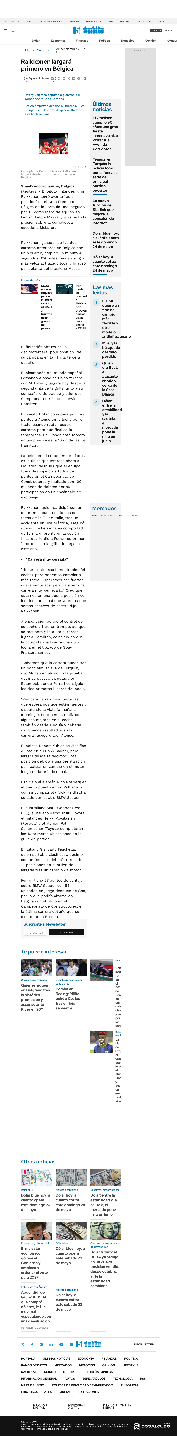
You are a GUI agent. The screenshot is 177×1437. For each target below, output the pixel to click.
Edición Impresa (100, 1372)
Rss (143, 1379)
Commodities (120, 515)
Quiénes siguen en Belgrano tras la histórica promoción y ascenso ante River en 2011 (35, 997)
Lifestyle (130, 1365)
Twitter (23, 1344)
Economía (58, 41)
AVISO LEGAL (130, 1385)
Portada (28, 1359)
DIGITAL (41, 1406)
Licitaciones (89, 1392)
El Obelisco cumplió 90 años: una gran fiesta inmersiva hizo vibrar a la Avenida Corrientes (105, 133)
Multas (65, 1392)
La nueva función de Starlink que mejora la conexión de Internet (103, 211)
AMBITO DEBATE (117, 1406)
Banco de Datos (34, 1365)
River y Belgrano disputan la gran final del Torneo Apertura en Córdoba (52, 97)
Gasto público (93, 21)
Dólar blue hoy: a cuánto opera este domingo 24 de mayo (106, 240)
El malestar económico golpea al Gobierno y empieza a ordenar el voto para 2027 (34, 1263)
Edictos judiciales (36, 1392)
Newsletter (144, 1344)
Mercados (63, 1365)
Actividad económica (51, 21)
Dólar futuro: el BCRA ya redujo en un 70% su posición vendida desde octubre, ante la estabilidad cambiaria (105, 1269)
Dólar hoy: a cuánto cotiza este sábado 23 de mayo (69, 1302)
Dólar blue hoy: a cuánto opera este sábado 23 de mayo (70, 1255)
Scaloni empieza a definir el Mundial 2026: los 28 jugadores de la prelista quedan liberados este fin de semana (54, 110)
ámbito (26, 50)
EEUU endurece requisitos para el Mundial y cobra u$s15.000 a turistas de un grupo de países (48, 307)
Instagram (41, 1344)
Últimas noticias (56, 1359)
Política (104, 41)
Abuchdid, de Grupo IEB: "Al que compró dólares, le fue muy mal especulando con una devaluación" (36, 1307)
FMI (111, 21)
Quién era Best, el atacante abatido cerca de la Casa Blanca (110, 379)
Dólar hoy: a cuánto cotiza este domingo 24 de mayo (105, 264)
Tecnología (123, 1379)
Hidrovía (124, 21)
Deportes (43, 50)
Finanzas (82, 41)
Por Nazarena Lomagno (34, 1327)
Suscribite (66, 932)
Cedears (133, 515)
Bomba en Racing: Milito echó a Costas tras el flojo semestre (68, 999)
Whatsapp (71, 1344)
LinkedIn (51, 1344)
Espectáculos (94, 1379)
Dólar (29, 21)
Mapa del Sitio (32, 1385)
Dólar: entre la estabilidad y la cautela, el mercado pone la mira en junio (112, 420)
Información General (39, 1379)
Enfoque (74, 21)
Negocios (127, 41)
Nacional (29, 1372)
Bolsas (108, 515)
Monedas (98, 515)
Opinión (150, 41)
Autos (70, 1379)
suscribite (156, 31)
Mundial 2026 (144, 21)
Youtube (61, 1344)
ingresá (168, 31)
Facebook (32, 1344)
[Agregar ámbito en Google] (40, 78)
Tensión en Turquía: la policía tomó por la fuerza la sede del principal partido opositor (105, 175)
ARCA (162, 21)
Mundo (50, 1372)
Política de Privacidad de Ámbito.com (82, 1385)
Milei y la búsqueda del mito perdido (111, 350)
